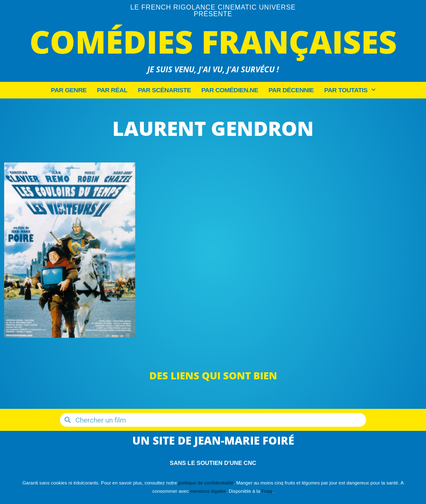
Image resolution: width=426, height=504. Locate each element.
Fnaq (267, 491)
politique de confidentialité (206, 482)
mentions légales (208, 491)
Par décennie (291, 89)
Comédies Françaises (213, 41)
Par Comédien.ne (229, 89)
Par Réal (112, 89)
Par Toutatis (349, 90)
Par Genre (69, 89)
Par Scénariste (164, 89)
